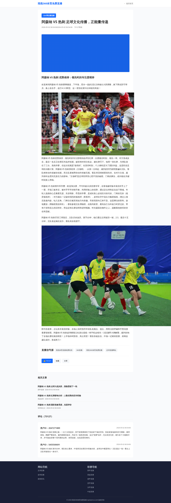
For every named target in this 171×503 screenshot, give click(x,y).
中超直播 (90, 491)
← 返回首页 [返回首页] (128, 3)
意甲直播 (90, 483)
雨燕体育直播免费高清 (64, 350)
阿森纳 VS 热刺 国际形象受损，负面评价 (55, 404)
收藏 (57, 361)
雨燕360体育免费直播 (94, 350)
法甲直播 (90, 487)
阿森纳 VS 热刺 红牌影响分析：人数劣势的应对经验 (59, 395)
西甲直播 (90, 470)
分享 (65, 361)
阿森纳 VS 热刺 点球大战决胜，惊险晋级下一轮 (57, 386)
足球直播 (41, 470)
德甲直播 (90, 479)
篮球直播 (41, 475)
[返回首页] (50, 4)
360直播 (79, 350)
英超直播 (90, 475)
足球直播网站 (111, 350)
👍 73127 (47, 361)
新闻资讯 (41, 479)
